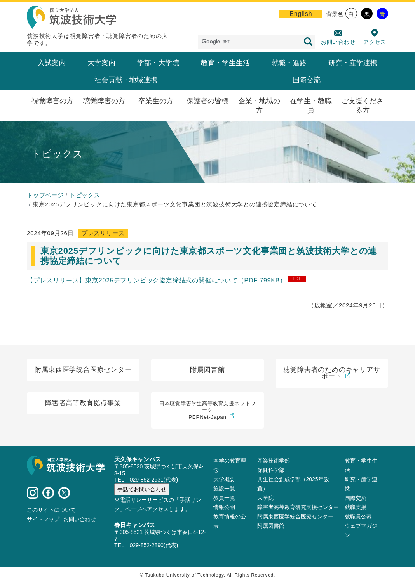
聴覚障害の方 (104, 101)
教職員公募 (358, 517)
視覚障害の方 (52, 101)
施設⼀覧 (224, 489)
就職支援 (355, 507)
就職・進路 (289, 63)
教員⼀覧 (224, 498)
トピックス (85, 195)
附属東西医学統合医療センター (295, 517)
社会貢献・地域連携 (125, 80)
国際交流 (307, 80)
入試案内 (52, 63)
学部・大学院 (158, 63)
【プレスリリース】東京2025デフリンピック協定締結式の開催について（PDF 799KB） (156, 280)
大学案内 (101, 63)
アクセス (374, 42)
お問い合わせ (338, 42)
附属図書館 (270, 526)
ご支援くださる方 (363, 105)
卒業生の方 (155, 101)
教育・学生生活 (225, 63)
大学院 (265, 498)
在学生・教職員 (311, 105)
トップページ (45, 195)
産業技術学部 (273, 461)
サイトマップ (43, 520)
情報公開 (224, 507)
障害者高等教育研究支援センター (298, 507)
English (300, 13)
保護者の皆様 (207, 101)
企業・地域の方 (259, 105)
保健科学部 (270, 470)
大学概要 (224, 480)
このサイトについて (51, 511)
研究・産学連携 (352, 63)
